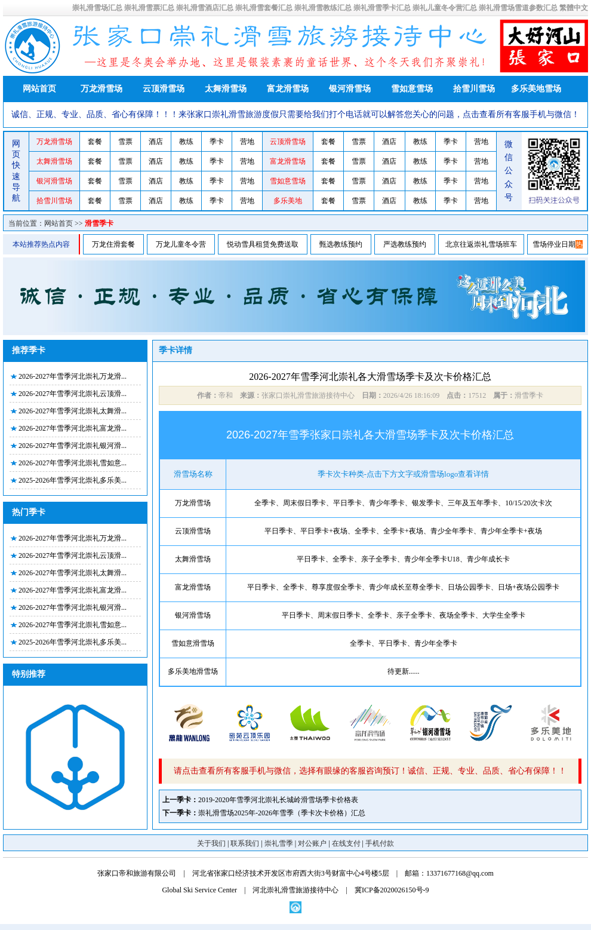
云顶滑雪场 (163, 88)
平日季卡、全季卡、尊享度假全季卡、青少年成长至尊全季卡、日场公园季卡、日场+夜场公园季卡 (403, 587)
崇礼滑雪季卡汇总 (382, 8)
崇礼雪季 (278, 843)
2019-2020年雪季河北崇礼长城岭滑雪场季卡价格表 (278, 800)
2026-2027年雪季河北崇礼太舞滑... (73, 411)
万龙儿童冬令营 (181, 244)
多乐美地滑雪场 (193, 671)
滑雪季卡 (99, 223)
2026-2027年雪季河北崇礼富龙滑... (73, 428)
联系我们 (244, 843)
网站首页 (39, 88)
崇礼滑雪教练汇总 (323, 8)
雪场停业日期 (553, 244)
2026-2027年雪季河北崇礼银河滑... (73, 445)
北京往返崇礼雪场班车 (481, 244)
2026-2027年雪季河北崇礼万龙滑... (73, 376)
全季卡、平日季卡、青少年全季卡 (403, 643)
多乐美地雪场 (536, 88)
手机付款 (379, 843)
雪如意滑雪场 (192, 643)
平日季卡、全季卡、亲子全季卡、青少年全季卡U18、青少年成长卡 (403, 559)
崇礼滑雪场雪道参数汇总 (518, 8)
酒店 (156, 141)
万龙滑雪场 (101, 88)
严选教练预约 (404, 244)
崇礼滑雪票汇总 (149, 8)
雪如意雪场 (412, 88)
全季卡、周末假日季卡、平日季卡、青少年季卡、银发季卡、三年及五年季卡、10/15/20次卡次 (403, 503)
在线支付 (346, 843)
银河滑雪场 (350, 88)
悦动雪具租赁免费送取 (262, 244)
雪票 (125, 141)
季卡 (217, 141)
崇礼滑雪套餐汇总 (264, 8)
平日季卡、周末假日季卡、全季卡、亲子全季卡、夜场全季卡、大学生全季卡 (403, 615)
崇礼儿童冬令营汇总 (445, 8)
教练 (186, 141)
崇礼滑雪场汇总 (97, 8)
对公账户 (312, 843)
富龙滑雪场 (288, 88)
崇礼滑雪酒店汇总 (204, 8)
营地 (247, 141)
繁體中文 (573, 8)
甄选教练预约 (340, 244)
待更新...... (403, 671)
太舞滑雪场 (226, 88)
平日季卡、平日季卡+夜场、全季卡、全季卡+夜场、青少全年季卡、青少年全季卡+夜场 (402, 531)
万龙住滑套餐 (113, 244)
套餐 (95, 141)
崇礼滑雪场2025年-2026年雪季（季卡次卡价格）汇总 (281, 813)
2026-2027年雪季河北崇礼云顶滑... (73, 393)
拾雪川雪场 (474, 88)
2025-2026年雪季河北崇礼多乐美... (73, 480)
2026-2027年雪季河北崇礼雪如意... (73, 463)
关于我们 (211, 843)
